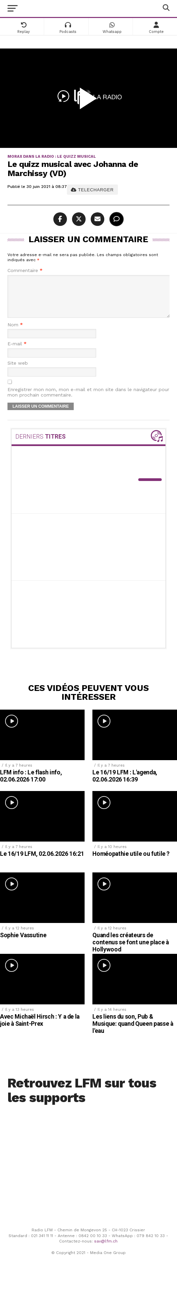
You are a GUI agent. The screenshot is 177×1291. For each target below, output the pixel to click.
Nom (15, 332)
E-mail (16, 351)
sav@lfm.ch (106, 1249)
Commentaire (24, 270)
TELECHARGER (92, 189)
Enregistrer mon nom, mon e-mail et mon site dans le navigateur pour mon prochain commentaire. (88, 400)
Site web (17, 371)
